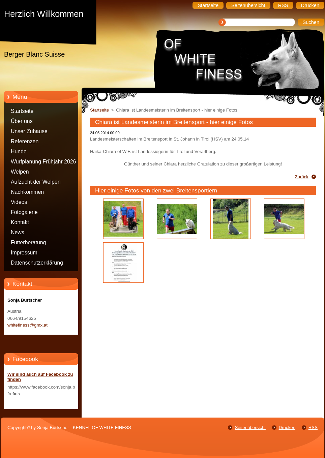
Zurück (301, 176)
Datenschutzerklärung (37, 263)
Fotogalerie (24, 212)
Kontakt (20, 222)
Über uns (22, 121)
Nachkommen (27, 192)
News (17, 232)
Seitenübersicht (250, 427)
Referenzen (24, 141)
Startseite (22, 111)
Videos (19, 202)
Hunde (19, 151)
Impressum (24, 252)
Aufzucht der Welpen (36, 182)
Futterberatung (28, 242)
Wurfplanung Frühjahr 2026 (43, 161)
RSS (313, 427)
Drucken (287, 427)
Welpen (20, 172)
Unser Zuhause (29, 131)
